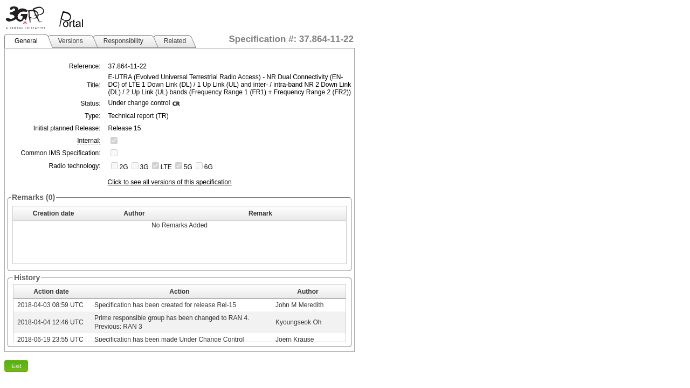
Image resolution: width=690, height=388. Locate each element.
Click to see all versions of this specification (170, 182)
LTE (166, 167)
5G (188, 167)
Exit (16, 366)
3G (144, 167)
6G (208, 167)
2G (124, 167)
